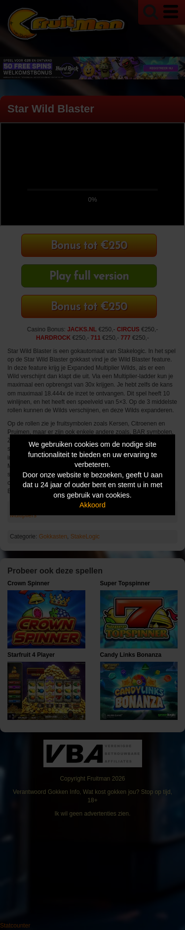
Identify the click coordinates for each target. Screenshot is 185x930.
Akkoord (92, 505)
